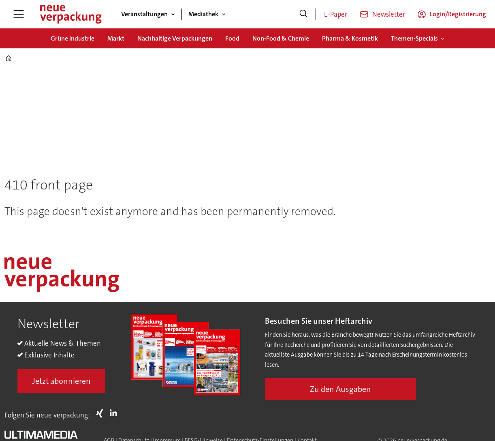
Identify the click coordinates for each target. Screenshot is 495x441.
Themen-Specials (414, 38)
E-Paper (335, 14)
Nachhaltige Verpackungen (174, 38)
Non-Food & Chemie (280, 38)
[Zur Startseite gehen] (70, 14)
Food (232, 38)
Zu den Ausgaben (340, 389)
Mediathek (203, 14)
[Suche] (303, 14)
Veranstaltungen (144, 14)
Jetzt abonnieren (61, 381)
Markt (115, 38)
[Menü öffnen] (18, 14)
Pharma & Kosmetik (350, 38)
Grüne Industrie (72, 38)
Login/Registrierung (458, 14)
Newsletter (388, 14)
